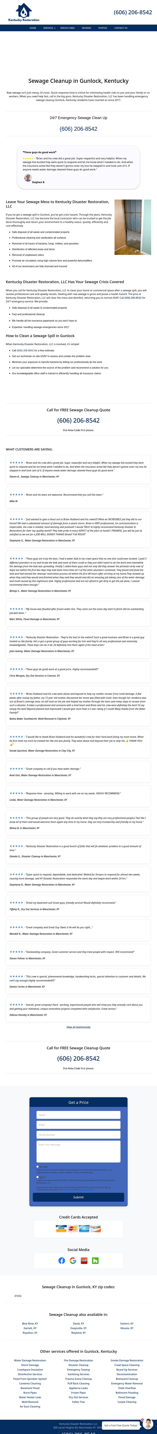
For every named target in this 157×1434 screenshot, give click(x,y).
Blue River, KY (30, 1290)
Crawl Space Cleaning (126, 1331)
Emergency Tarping (78, 1336)
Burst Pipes (30, 1359)
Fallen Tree (78, 1368)
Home (33, 27)
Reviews (86, 27)
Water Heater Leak (30, 1363)
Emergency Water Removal (127, 1350)
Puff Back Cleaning (78, 1350)
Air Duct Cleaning (30, 1373)
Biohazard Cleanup (127, 1345)
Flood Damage (127, 1363)
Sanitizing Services (78, 1340)
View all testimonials (78, 993)
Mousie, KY (127, 1294)
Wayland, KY (78, 1299)
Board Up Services (127, 1336)
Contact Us (120, 27)
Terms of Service (102, 1427)
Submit (78, 1164)
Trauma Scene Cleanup (78, 1345)
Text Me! (43, 1133)
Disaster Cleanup (78, 1331)
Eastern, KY (127, 1290)
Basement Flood (30, 1354)
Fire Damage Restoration (78, 1327)
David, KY (78, 1290)
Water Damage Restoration (30, 1327)
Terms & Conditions (86, 1156)
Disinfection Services (30, 1340)
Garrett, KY (30, 1294)
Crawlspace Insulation (30, 1336)
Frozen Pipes (78, 1359)
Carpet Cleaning (127, 1368)
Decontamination (127, 1340)
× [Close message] (138, 1422)
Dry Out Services (78, 1363)
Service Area (67, 27)
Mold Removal (30, 1368)
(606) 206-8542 (133, 12)
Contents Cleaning (30, 1350)
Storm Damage (30, 1331)
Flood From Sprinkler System (30, 1345)
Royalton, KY (30, 1299)
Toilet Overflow (127, 1354)
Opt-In (42, 1143)
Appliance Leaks (78, 1354)
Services (49, 28)
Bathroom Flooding (127, 1359)
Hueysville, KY (78, 1294)
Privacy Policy (68, 1156)
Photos (102, 27)
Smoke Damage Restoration (127, 1327)
